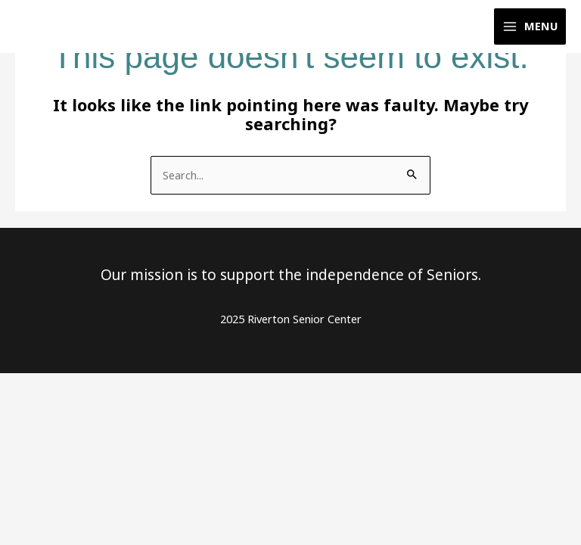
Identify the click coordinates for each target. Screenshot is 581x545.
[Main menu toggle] (530, 26)
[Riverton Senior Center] (60, 26)
